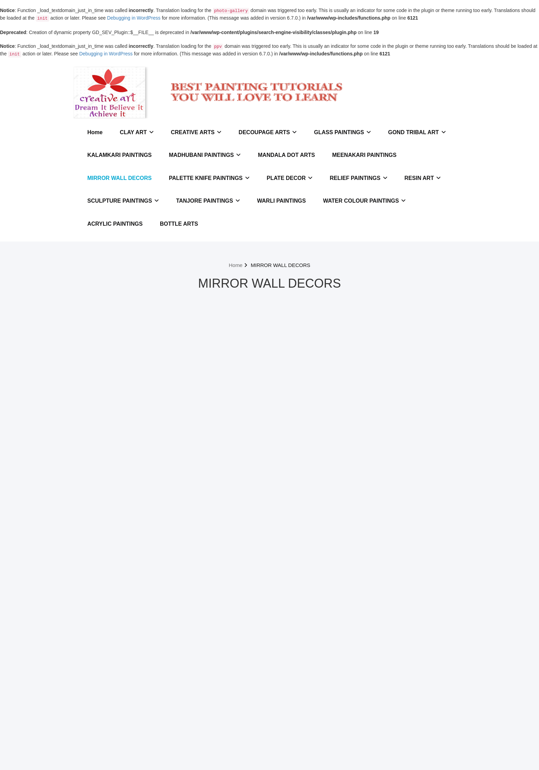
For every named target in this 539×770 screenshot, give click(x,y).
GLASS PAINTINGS (342, 132)
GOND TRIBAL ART (417, 132)
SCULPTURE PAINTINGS (123, 201)
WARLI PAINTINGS (281, 201)
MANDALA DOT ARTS (286, 155)
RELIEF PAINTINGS (358, 178)
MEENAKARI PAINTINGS (364, 155)
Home (94, 132)
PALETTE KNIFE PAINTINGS (209, 178)
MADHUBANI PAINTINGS (205, 155)
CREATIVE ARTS (196, 132)
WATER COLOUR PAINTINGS (364, 201)
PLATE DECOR (289, 178)
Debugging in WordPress (133, 18)
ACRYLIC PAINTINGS (115, 224)
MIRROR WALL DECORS (119, 178)
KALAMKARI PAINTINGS (119, 155)
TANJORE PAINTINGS (208, 201)
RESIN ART (423, 178)
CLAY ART (137, 132)
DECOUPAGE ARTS (268, 132)
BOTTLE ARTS (179, 224)
